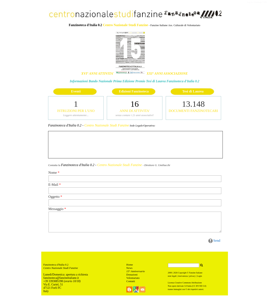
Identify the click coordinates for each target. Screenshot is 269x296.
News (129, 268)
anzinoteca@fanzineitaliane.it (61, 278)
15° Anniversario (135, 271)
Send (216, 241)
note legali (172, 276)
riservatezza (183, 276)
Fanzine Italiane (195, 273)
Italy (46, 291)
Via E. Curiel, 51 (53, 285)
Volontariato (133, 278)
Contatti (130, 281)
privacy (192, 276)
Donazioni (132, 275)
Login (199, 276)
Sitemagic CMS (260, 2)
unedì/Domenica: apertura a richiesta (66, 275)
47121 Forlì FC (52, 288)
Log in (250, 2)
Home (129, 265)
